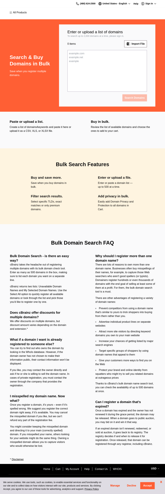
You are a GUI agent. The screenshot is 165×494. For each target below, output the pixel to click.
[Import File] (135, 43)
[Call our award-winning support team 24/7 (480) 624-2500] (136, 3)
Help (87, 469)
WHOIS (117, 469)
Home (46, 469)
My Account (72, 469)
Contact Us (101, 469)
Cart (57, 469)
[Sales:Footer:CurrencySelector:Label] (154, 469)
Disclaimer (18, 459)
